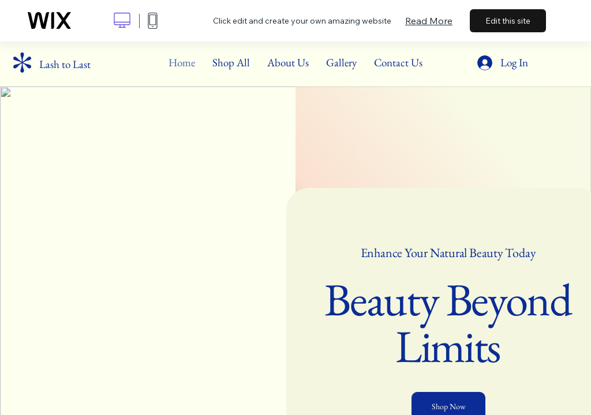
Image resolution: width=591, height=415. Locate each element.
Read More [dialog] (428, 21)
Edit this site (507, 21)
